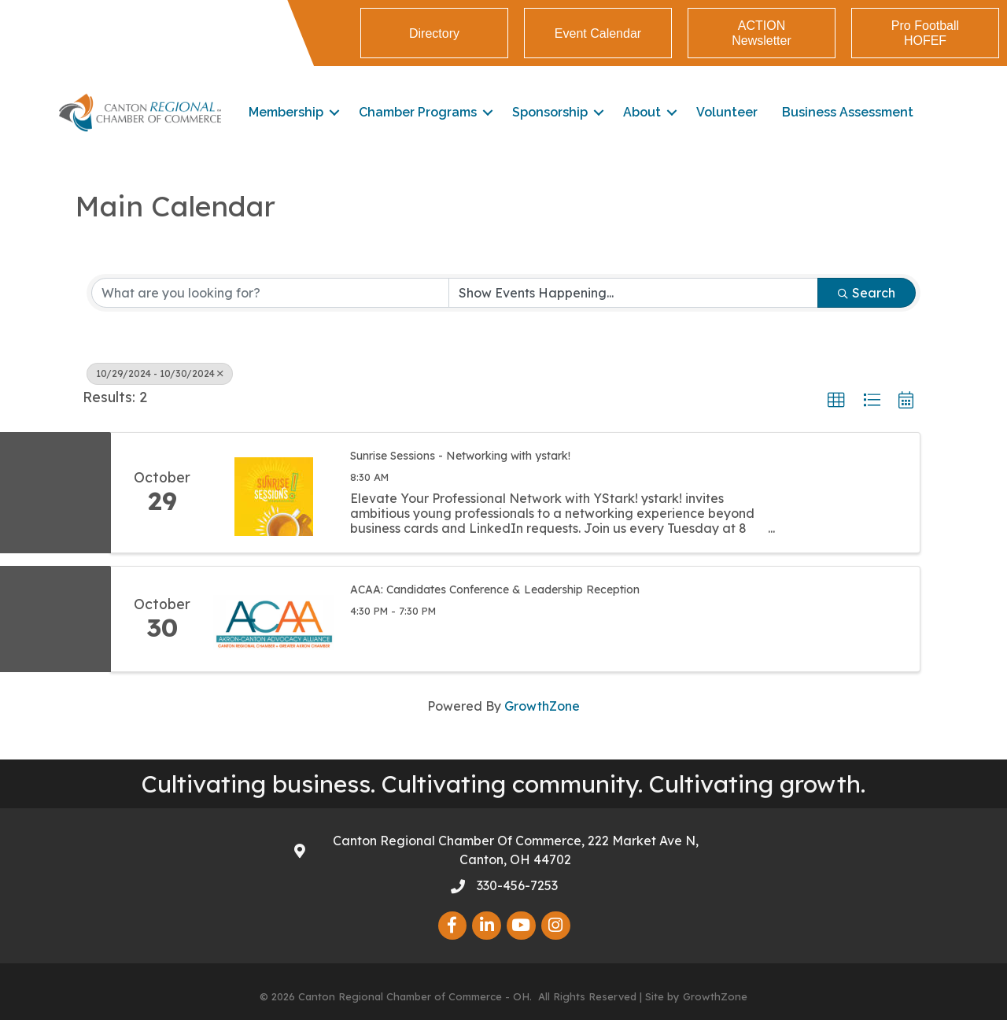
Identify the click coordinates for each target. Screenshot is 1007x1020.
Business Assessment (847, 112)
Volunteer (727, 112)
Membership (286, 112)
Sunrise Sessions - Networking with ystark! (460, 456)
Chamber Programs (418, 112)
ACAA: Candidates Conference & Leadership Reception (495, 589)
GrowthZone (542, 706)
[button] (836, 400)
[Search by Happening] (633, 293)
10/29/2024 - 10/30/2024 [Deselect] (159, 373)
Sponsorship (550, 112)
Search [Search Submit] (866, 293)
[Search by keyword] (270, 293)
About (642, 112)
